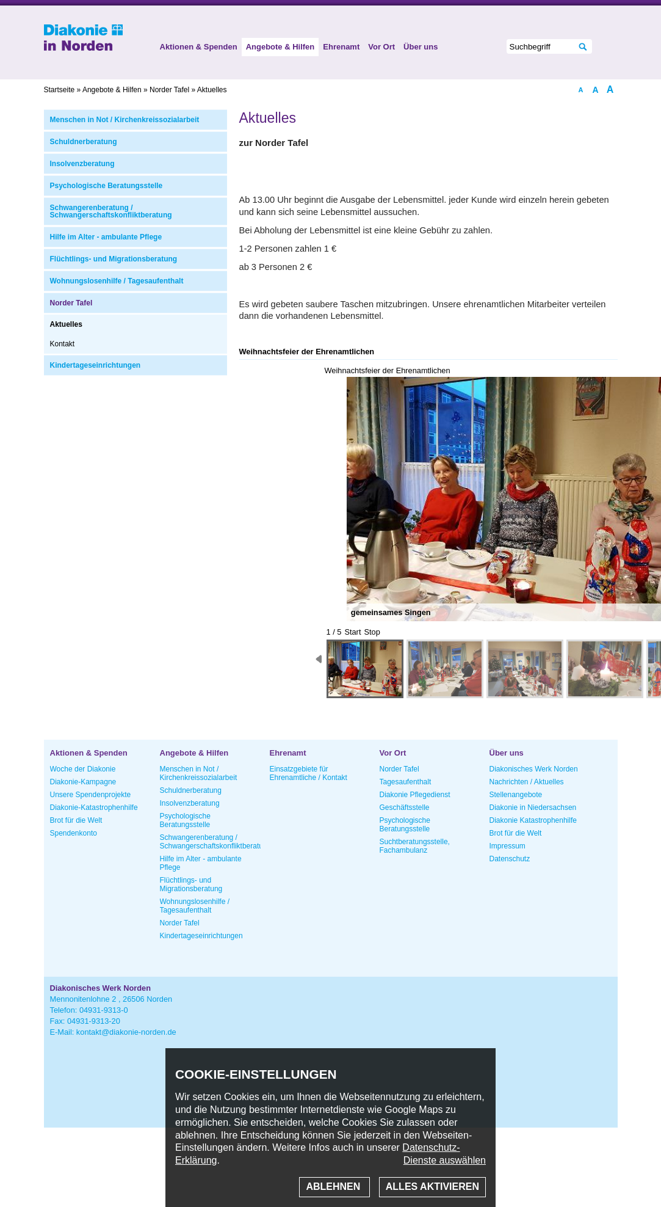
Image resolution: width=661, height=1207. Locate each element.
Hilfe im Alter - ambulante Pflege (106, 237)
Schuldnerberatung (83, 141)
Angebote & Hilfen (280, 46)
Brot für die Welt (76, 820)
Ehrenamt (341, 46)
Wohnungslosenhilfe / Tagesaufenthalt (117, 281)
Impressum (507, 846)
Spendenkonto (73, 833)
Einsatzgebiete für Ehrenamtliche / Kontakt (308, 773)
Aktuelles (66, 324)
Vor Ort (381, 46)
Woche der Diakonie (83, 769)
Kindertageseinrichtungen (95, 365)
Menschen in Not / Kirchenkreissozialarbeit (125, 119)
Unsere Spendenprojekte (90, 794)
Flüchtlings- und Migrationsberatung (114, 259)
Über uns (420, 46)
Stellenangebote (516, 794)
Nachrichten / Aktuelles (526, 782)
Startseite (59, 90)
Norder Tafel (71, 303)
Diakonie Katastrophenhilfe (533, 820)
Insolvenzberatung (82, 163)
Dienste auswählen (444, 1160)
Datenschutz (509, 859)
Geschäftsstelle (405, 807)
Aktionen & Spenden (198, 46)
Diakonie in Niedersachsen (533, 807)
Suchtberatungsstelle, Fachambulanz (415, 846)
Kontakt (62, 344)
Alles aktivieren (432, 1186)
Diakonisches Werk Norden (533, 769)
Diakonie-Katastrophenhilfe (94, 807)
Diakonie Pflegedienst (415, 794)
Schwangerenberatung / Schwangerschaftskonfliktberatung (111, 211)
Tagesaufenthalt (406, 782)
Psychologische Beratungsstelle (106, 185)
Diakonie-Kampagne (83, 782)
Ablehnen (334, 1186)
